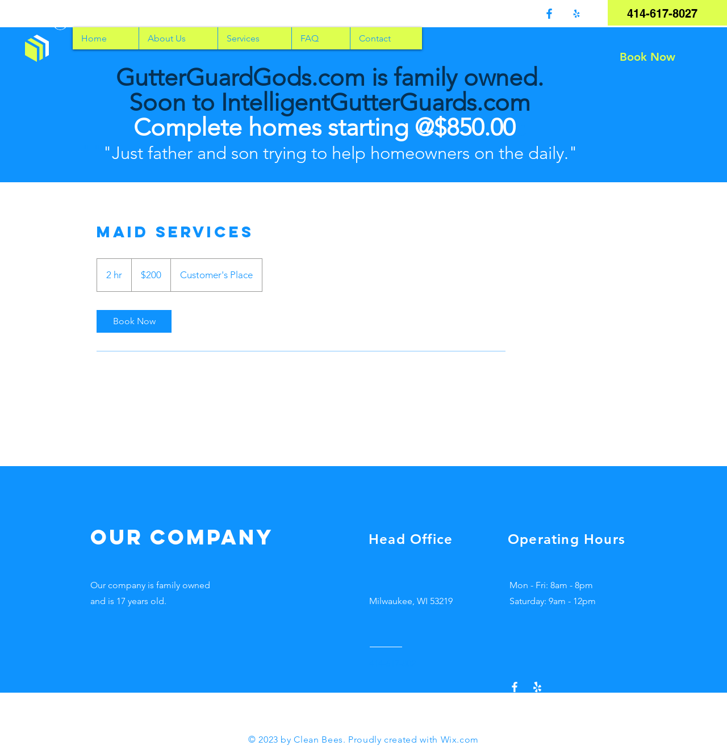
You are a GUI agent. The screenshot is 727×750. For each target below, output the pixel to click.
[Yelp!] (576, 13)
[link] (134, 321)
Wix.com (460, 739)
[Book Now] (647, 56)
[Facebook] (549, 13)
